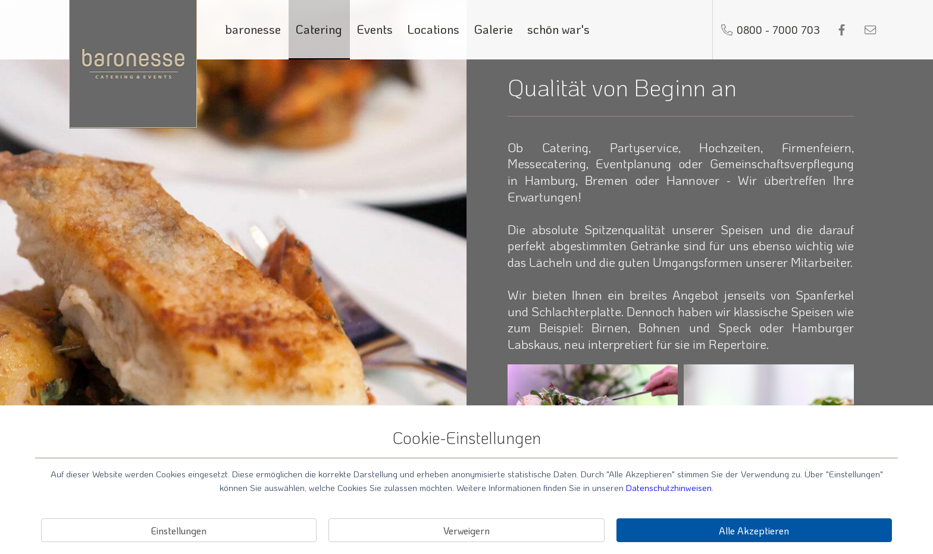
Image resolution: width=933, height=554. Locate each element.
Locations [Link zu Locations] (433, 29)
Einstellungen (178, 530)
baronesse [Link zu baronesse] (253, 29)
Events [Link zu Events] (375, 29)
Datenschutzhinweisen (669, 487)
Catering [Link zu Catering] (319, 29)
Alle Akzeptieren (754, 530)
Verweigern (466, 530)
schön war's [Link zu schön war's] (558, 29)
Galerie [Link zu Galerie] (493, 29)
